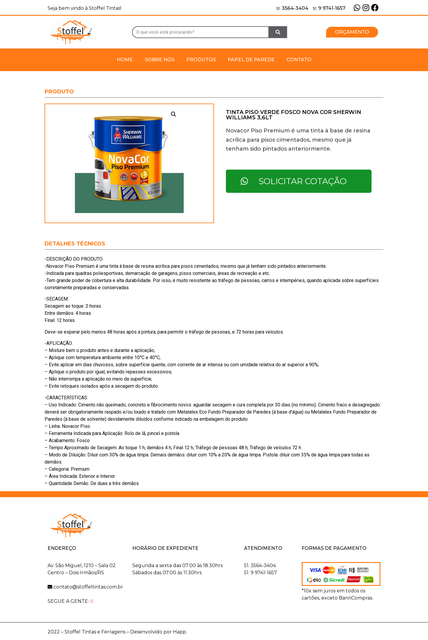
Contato (299, 59)
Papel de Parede (251, 59)
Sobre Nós (159, 59)
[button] (352, 32)
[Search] (278, 32)
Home (125, 59)
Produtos (201, 59)
